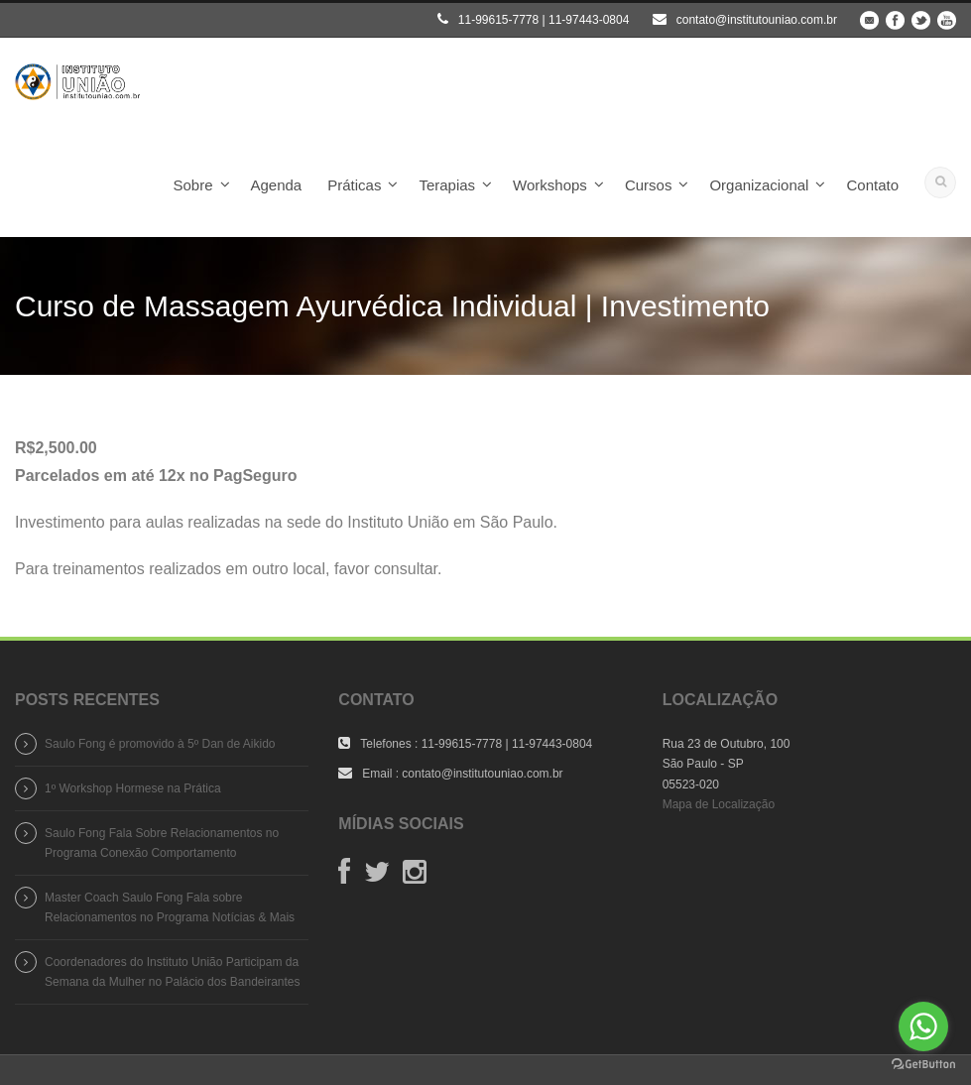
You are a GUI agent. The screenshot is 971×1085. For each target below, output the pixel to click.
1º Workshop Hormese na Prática (133, 788)
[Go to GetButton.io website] (923, 1064)
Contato (872, 185)
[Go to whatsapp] (923, 1026)
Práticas (354, 185)
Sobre (192, 185)
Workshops (550, 185)
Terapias (447, 185)
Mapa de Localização (719, 804)
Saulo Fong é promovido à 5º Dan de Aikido (160, 744)
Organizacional (758, 185)
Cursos (648, 185)
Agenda (277, 185)
